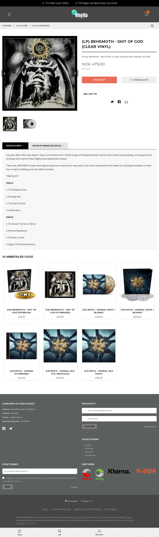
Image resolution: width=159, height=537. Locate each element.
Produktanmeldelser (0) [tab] (46, 139)
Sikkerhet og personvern (88, 504)
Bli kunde (89, 443)
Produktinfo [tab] (14, 139)
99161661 (14, 407)
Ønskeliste (139, 73)
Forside (88, 439)
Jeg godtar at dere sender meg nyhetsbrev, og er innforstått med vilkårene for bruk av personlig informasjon (39, 474)
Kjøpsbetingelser (61, 504)
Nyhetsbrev (111, 504)
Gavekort (89, 446)
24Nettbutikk (85, 523)
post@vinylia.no (16, 411)
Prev (4, 66)
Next (75, 66)
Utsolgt (99, 73)
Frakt (45, 504)
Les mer (74, 482)
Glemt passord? (150, 421)
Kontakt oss (90, 449)
